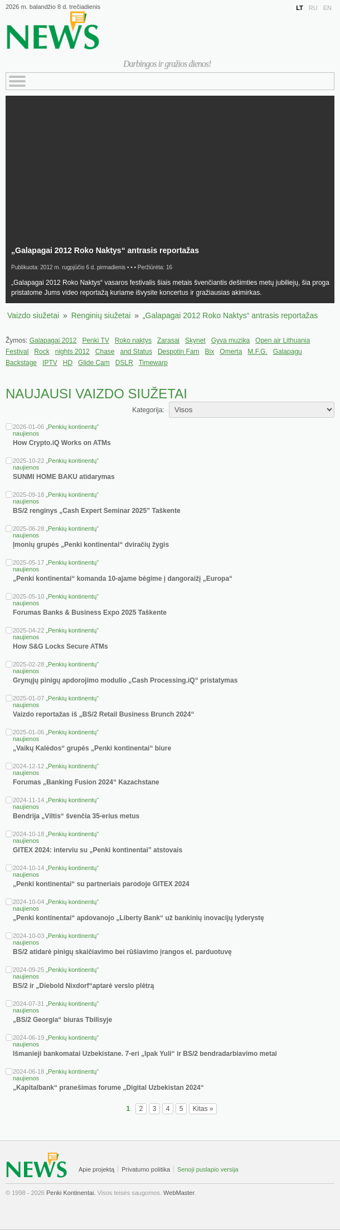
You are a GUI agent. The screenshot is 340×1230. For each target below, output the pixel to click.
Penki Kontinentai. (71, 1192)
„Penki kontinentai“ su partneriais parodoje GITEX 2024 (101, 884)
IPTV (49, 363)
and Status (136, 351)
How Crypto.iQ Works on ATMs (62, 443)
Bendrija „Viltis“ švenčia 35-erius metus (76, 816)
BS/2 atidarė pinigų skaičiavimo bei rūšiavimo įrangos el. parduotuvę (122, 952)
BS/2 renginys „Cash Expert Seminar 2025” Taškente (97, 511)
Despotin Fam (179, 351)
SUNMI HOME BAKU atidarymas (64, 477)
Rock (41, 351)
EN (327, 7)
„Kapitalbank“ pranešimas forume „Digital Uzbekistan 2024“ (108, 1087)
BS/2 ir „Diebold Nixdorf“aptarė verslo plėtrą (83, 986)
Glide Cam (94, 363)
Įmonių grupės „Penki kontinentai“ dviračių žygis (91, 545)
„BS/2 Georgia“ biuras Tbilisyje (62, 1020)
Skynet (195, 340)
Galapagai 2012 (53, 340)
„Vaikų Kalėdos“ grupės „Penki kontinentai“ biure (92, 748)
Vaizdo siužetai (33, 315)
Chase (105, 351)
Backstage (21, 363)
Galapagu (287, 351)
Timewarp (153, 363)
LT (299, 7)
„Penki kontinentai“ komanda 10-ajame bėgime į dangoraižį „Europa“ (122, 578)
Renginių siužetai (101, 315)
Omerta (231, 351)
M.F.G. (257, 351)
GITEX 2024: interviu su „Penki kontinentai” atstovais (97, 850)
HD (67, 363)
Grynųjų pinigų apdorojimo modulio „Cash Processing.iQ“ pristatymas (125, 680)
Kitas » (203, 1109)
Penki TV (95, 340)
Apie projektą (96, 1169)
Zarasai (168, 340)
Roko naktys (133, 340)
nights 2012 (72, 351)
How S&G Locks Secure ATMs (60, 646)
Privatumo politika (146, 1169)
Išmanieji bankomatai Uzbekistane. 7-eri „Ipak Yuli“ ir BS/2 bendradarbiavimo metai (145, 1054)
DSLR (124, 363)
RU (313, 7)
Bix (210, 351)
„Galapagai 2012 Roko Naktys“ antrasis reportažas (230, 315)
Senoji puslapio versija (207, 1169)
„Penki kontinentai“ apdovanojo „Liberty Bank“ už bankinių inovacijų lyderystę (138, 918)
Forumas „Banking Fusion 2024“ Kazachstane (86, 782)
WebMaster (178, 1192)
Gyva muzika (230, 340)
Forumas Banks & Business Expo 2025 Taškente (90, 612)
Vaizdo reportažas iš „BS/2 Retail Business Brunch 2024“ (103, 714)
